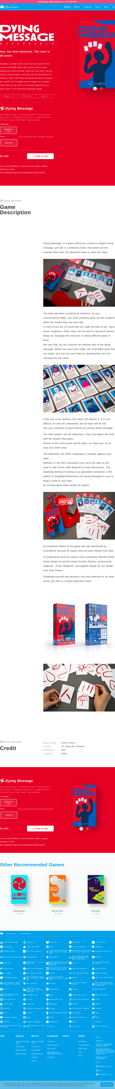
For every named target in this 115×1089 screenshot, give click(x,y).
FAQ (98, 1037)
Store (97, 7)
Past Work (51, 1048)
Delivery (99, 1041)
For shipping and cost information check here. (22, 172)
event (81, 1056)
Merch (77, 7)
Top (2, 1036)
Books (33, 1061)
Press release (84, 1045)
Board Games (21, 1050)
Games (67, 7)
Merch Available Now (37, 1042)
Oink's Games (52, 1045)
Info (80, 1052)
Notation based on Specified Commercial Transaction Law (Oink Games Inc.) (105, 1051)
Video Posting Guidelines (101, 1057)
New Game (83, 1048)
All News (82, 1041)
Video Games (21, 1054)
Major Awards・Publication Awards (55, 1053)
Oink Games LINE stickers (49, 2)
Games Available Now (22, 1042)
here (32, 1085)
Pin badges (36, 1050)
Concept (50, 1041)
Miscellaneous (37, 1054)
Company (87, 7)
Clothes (34, 1057)
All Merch (35, 1046)
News (106, 7)
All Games (20, 1046)
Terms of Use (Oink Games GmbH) (104, 1044)
